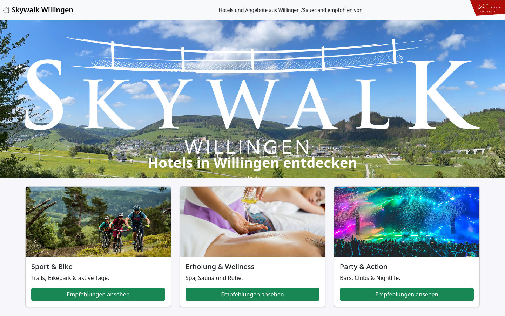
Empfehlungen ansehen (98, 294)
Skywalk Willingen (38, 9)
